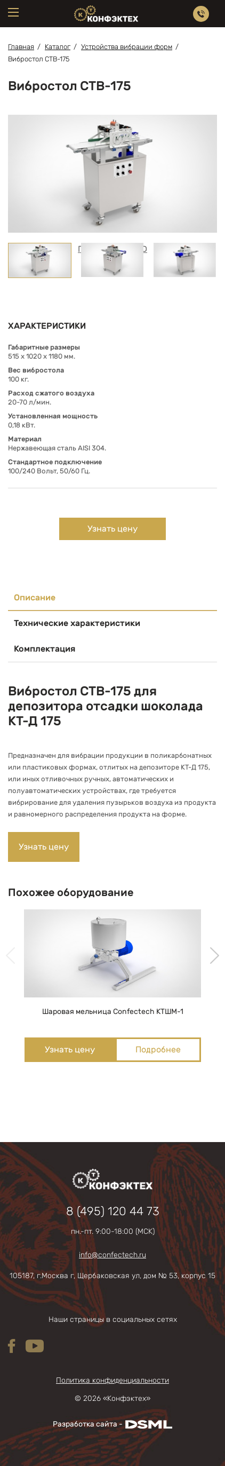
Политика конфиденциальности (112, 1380)
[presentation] (10, 956)
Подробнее (158, 1049)
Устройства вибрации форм (126, 47)
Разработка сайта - (112, 1424)
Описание (34, 597)
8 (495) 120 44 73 (112, 1211)
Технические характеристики (77, 623)
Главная (21, 47)
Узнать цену (112, 529)
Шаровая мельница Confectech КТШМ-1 (112, 1012)
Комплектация (44, 649)
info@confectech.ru (112, 1255)
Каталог (57, 47)
